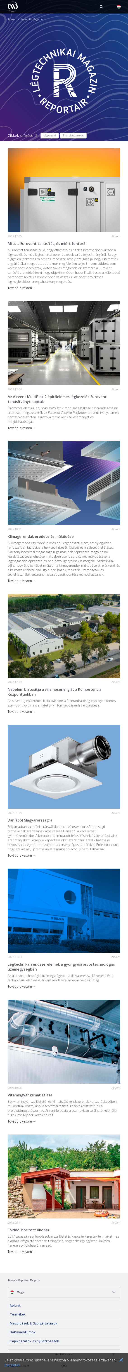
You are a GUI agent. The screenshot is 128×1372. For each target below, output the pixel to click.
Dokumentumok (23, 1332)
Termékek (18, 1314)
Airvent (12, 19)
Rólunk (15, 1305)
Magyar (17, 1292)
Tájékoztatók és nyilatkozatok (34, 1341)
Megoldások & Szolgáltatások (33, 1323)
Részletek (12, 1365)
